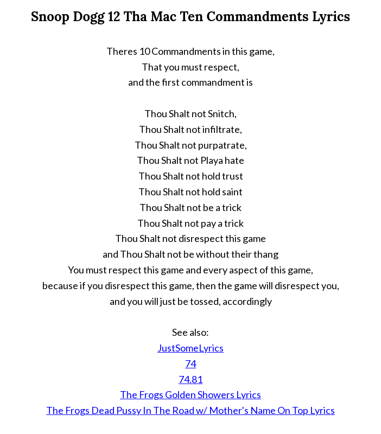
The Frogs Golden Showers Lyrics (190, 394)
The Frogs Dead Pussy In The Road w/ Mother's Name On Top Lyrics (190, 410)
